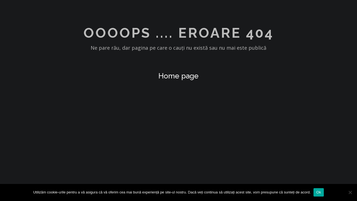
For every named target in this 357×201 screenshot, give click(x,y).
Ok (318, 192)
